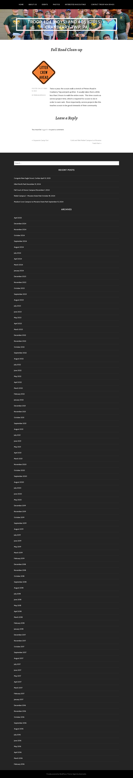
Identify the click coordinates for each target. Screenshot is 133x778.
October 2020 (19, 470)
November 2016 (20, 711)
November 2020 (20, 464)
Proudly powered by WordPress (56, 774)
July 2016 (17, 735)
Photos (56, 4)
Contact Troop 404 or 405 (102, 4)
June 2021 (17, 441)
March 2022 (18, 388)
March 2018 (18, 617)
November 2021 (20, 412)
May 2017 (17, 676)
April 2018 (18, 611)
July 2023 (17, 306)
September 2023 (20, 294)
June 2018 (17, 600)
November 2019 (20, 511)
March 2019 (18, 553)
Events (45, 4)
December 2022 (20, 335)
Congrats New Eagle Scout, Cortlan (27, 178)
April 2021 (17, 453)
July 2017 (17, 664)
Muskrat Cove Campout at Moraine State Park (31, 202)
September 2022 (20, 353)
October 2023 (19, 288)
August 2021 (18, 429)
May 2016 (17, 746)
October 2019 (19, 517)
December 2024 (20, 224)
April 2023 (18, 323)
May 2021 (17, 447)
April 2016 (17, 752)
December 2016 (20, 705)
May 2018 (17, 605)
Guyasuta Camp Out (40, 140)
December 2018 (20, 564)
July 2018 (17, 594)
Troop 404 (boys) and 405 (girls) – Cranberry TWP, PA (66, 24)
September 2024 (20, 241)
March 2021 (18, 459)
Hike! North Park (20, 184)
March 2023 (18, 329)
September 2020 (20, 476)
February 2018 (19, 623)
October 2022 (19, 347)
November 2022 (20, 341)
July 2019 (17, 535)
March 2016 (18, 758)
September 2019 (20, 523)
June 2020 (18, 494)
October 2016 (19, 717)
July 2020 (17, 488)
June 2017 (17, 670)
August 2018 (18, 588)
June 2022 (17, 370)
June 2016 (17, 741)
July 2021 (17, 435)
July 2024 (17, 253)
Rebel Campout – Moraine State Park (28, 196)
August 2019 (18, 529)
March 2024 (18, 265)
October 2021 (19, 417)
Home (21, 4)
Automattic (82, 774)
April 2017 (17, 682)
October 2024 (19, 235)
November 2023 (20, 282)
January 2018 (18, 629)
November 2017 (20, 641)
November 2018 (20, 570)
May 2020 (18, 500)
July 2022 (17, 365)
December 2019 (20, 506)
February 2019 (19, 558)
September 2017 (20, 652)
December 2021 (20, 406)
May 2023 (17, 318)
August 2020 (19, 482)
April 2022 (18, 382)
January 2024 (19, 271)
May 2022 (17, 376)
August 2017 (18, 658)
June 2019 (17, 541)
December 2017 (20, 635)
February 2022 (19, 394)
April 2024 (18, 259)
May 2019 (17, 547)
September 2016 (20, 723)
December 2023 (20, 276)
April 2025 (18, 218)
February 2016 (19, 764)
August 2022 (19, 359)
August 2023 (19, 300)
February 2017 (19, 694)
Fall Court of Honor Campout (25, 190)
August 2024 (19, 247)
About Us (33, 4)
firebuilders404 (40, 95)
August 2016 (18, 729)
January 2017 (18, 699)
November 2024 (20, 229)
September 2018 (20, 582)
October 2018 (19, 576)
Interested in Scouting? (75, 4)
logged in (45, 130)
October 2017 (19, 647)
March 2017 (18, 688)
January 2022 (19, 400)
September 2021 (20, 423)
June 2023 (18, 312)
